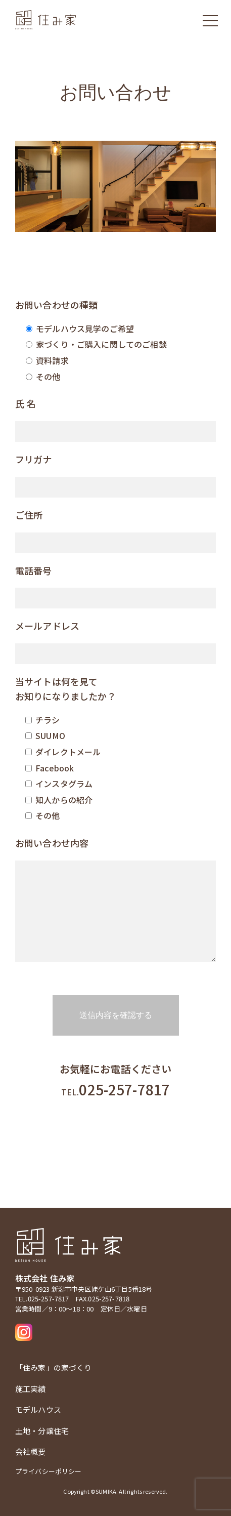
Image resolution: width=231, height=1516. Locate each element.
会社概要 (30, 1451)
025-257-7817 (115, 1089)
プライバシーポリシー (48, 1471)
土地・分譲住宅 (42, 1430)
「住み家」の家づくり (53, 1367)
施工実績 (30, 1388)
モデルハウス (38, 1409)
